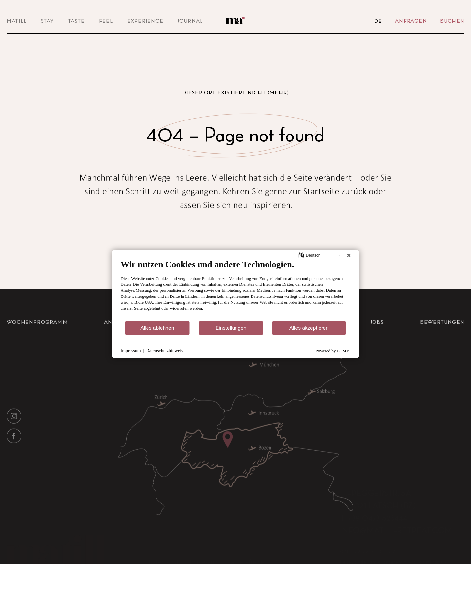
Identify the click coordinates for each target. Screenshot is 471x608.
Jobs (377, 337)
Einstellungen (231, 328)
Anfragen (411, 21)
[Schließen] (349, 255)
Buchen (452, 21)
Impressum (131, 350)
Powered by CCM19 (333, 350)
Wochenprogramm (37, 337)
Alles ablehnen (157, 328)
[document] (236, 290)
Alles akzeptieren (309, 328)
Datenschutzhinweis (164, 350)
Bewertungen (442, 337)
